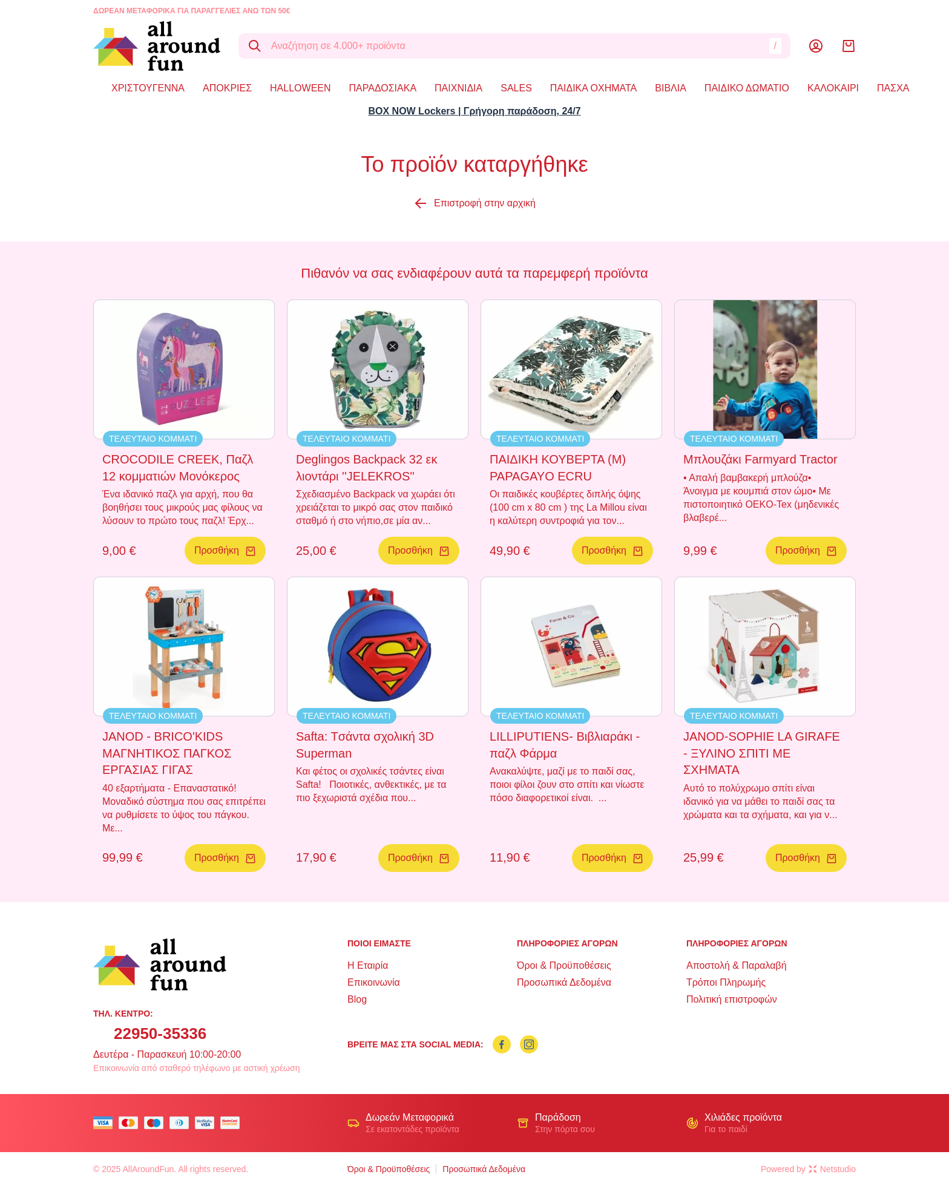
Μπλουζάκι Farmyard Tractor (760, 459)
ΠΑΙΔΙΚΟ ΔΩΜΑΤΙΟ (746, 88)
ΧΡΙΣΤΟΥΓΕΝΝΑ (148, 88)
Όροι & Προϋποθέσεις (564, 965)
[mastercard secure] (233, 1122)
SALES (516, 88)
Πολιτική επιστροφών (731, 999)
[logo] (156, 46)
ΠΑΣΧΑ (893, 88)
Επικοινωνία (373, 982)
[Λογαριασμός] (816, 46)
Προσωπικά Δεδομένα (564, 982)
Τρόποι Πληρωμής (726, 982)
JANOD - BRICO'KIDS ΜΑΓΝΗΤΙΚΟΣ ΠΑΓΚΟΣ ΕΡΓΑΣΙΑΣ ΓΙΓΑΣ (166, 753)
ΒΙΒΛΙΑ (670, 88)
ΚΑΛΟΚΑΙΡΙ (833, 88)
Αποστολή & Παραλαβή (736, 965)
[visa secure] (207, 1122)
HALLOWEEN (300, 88)
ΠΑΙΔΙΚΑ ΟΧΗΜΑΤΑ (593, 88)
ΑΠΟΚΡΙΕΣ (227, 88)
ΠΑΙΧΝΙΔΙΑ (458, 88)
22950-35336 (160, 1033)
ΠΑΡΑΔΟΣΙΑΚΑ (383, 88)
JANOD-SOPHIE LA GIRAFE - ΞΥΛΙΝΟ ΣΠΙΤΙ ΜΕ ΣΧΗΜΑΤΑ (761, 753)
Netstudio (832, 1169)
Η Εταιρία (367, 965)
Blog (357, 999)
